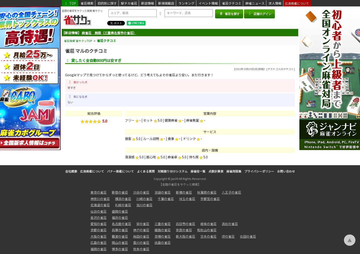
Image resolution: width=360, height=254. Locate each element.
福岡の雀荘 (98, 249)
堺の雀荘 (228, 236)
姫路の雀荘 (163, 230)
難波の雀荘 (120, 236)
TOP (70, 3)
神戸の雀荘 (141, 230)
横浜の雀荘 (123, 198)
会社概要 (71, 171)
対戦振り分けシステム (173, 171)
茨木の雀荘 (208, 236)
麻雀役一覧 (198, 171)
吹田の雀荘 (248, 236)
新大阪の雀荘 (185, 236)
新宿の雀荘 (120, 192)
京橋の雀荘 (163, 236)
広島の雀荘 (98, 242)
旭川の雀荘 (144, 205)
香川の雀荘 (141, 242)
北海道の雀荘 (100, 205)
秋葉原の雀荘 (207, 192)
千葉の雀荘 (166, 198)
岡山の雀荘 (120, 242)
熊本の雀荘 (141, 249)
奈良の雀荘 (184, 230)
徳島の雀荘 (163, 242)
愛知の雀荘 (98, 223)
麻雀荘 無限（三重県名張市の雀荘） (109, 33)
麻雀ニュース (254, 3)
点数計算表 (215, 171)
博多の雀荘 (120, 249)
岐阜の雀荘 (208, 223)
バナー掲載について (120, 171)
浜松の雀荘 (230, 223)
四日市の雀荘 (185, 223)
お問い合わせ (286, 171)
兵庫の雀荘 (120, 230)
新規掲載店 (166, 3)
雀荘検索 (87, 3)
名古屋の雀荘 (121, 223)
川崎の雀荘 (144, 198)
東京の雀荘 (98, 192)
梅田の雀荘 (141, 236)
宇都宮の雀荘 (210, 198)
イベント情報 (208, 3)
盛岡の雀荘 (120, 211)
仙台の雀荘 (98, 211)
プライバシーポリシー (259, 171)
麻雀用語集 (233, 171)
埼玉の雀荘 (187, 198)
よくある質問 (146, 171)
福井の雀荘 (120, 217)
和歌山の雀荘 (207, 230)
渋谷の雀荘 (141, 192)
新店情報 (147, 3)
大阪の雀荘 (98, 236)
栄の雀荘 (142, 223)
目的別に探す (107, 3)
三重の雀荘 (163, 223)
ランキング (186, 3)
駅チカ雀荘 (129, 3)
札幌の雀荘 (123, 205)
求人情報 (275, 3)
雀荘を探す (229, 14)
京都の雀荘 (98, 230)
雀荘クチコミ (231, 3)
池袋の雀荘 (163, 192)
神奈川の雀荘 (100, 198)
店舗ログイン (259, 14)
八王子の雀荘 (231, 192)
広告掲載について (297, 3)
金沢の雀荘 (98, 217)
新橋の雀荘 (184, 192)
